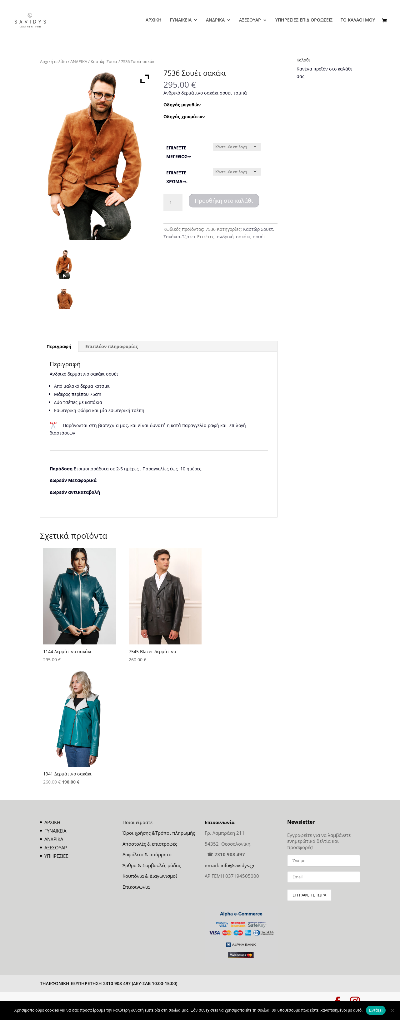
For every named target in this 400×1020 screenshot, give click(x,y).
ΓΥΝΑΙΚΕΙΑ (181, 20)
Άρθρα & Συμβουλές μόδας (151, 865)
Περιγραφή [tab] (59, 346)
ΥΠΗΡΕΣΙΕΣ (56, 856)
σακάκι (243, 237)
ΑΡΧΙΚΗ (154, 20)
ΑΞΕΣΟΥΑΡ (250, 20)
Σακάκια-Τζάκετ (179, 237)
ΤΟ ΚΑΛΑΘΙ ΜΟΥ (358, 20)
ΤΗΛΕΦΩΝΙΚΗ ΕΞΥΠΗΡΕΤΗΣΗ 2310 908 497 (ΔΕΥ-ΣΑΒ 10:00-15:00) (108, 983)
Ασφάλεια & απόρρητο (147, 854)
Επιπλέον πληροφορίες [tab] (111, 346)
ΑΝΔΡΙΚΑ (215, 20)
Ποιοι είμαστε (137, 822)
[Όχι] (392, 1010)
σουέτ (259, 237)
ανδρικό (225, 237)
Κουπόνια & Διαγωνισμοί (149, 876)
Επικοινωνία (136, 887)
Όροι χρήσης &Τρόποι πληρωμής (158, 833)
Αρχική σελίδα (53, 61)
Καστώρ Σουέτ (104, 61)
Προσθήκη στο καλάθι (224, 200)
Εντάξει (376, 1010)
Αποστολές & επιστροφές (149, 844)
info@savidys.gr (238, 865)
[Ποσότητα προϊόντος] (172, 202)
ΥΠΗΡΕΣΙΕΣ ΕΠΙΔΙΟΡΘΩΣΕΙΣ (303, 20)
